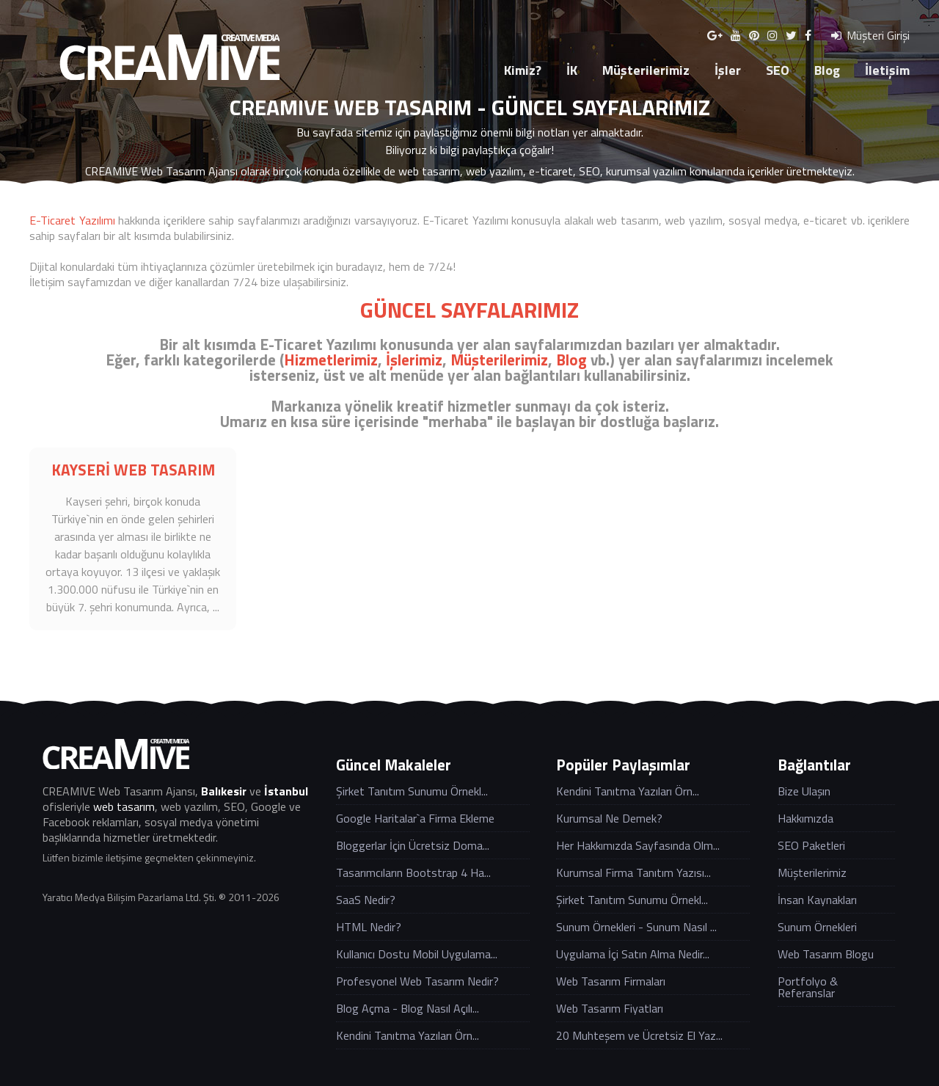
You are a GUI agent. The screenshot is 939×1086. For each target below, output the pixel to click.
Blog (827, 70)
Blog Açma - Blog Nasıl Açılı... (407, 1008)
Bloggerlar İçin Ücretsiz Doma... (412, 845)
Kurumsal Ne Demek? (609, 818)
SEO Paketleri (811, 845)
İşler (728, 70)
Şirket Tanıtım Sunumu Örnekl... (412, 791)
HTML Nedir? (368, 927)
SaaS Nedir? (365, 899)
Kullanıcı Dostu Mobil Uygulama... (416, 954)
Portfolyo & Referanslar (808, 987)
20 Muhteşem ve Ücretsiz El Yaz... (639, 1035)
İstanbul (286, 791)
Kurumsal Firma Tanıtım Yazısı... (633, 872)
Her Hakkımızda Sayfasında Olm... (638, 845)
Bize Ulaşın (804, 791)
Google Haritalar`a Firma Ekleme (415, 818)
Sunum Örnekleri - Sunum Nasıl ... (636, 927)
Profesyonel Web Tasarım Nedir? (417, 981)
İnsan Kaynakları (817, 899)
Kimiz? (522, 70)
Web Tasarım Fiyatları (609, 1008)
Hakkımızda (805, 818)
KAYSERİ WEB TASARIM (133, 469)
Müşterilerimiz (646, 70)
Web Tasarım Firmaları (610, 981)
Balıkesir (223, 791)
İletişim (887, 70)
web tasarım (124, 806)
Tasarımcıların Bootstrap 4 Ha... (413, 872)
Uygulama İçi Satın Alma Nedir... (632, 954)
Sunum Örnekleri (817, 927)
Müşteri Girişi (870, 35)
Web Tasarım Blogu (826, 954)
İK (571, 70)
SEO (777, 70)
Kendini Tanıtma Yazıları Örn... (407, 1035)
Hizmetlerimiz (331, 359)
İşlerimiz (414, 359)
